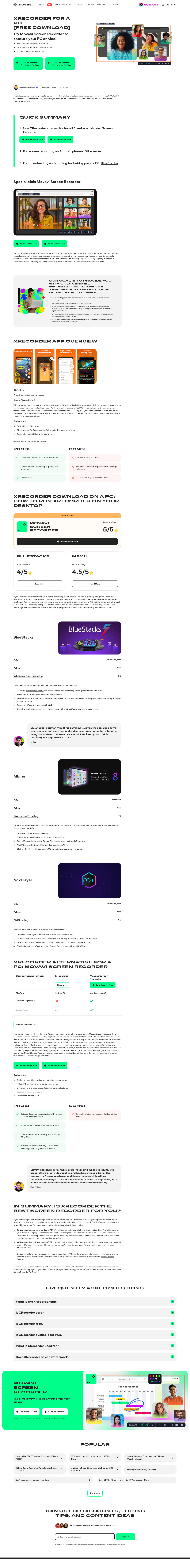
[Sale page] (149, 5)
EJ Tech (33, 742)
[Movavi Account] (167, 5)
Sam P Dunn (36, 1187)
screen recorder (94, 96)
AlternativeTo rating (26, 816)
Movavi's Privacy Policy (117, 1544)
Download (21, 833)
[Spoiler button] (26, 1024)
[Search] (163, 5)
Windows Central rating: (28, 676)
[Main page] (23, 4)
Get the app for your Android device (30, 441)
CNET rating (21, 920)
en (173, 4)
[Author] (16, 87)
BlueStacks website (34, 690)
